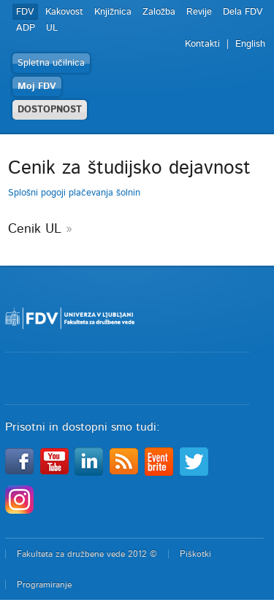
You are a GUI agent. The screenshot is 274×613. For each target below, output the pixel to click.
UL (52, 28)
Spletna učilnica (51, 63)
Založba (158, 12)
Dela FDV (243, 12)
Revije (199, 12)
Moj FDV (37, 86)
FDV (25, 12)
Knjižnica (113, 12)
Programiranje (44, 584)
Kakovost (64, 12)
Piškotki (195, 554)
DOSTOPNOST (50, 110)
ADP (25, 28)
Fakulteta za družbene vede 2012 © (87, 554)
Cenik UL (34, 229)
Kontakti (202, 44)
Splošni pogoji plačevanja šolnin (74, 193)
